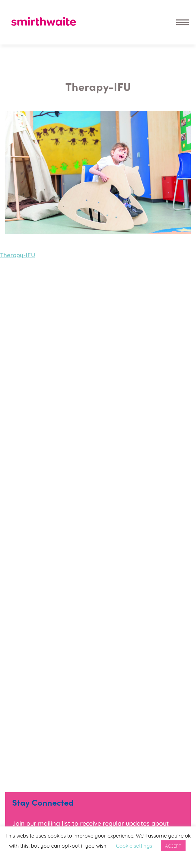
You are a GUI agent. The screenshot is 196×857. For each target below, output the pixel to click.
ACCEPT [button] (173, 845)
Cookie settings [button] (134, 845)
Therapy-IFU (17, 254)
